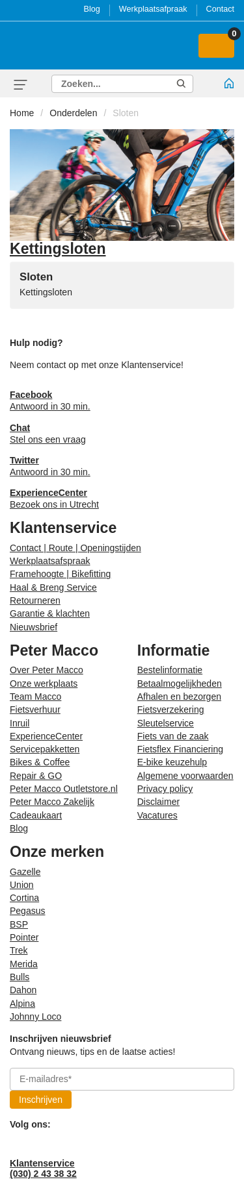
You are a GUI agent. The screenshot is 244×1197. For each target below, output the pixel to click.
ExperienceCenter (46, 736)
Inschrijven (40, 1099)
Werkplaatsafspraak (50, 561)
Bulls (19, 977)
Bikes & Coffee (40, 762)
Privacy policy (165, 789)
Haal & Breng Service (53, 587)
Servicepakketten (44, 749)
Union (22, 885)
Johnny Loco (35, 1016)
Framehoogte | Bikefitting (60, 574)
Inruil (19, 723)
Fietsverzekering (170, 709)
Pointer (24, 937)
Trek (18, 950)
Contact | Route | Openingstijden (75, 548)
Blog (92, 9)
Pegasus (27, 911)
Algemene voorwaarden (185, 776)
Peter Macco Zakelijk (52, 801)
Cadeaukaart (36, 815)
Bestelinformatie (169, 670)
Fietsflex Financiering (180, 749)
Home (22, 113)
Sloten (126, 113)
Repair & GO (36, 776)
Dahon (23, 990)
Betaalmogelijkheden (179, 683)
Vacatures (157, 815)
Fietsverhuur (35, 709)
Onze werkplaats (43, 683)
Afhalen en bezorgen (179, 696)
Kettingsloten (46, 292)
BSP (19, 924)
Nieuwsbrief (33, 627)
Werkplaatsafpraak (153, 9)
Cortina (24, 898)
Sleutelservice (165, 723)
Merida (24, 964)
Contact (220, 9)
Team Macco (35, 696)
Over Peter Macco (46, 670)
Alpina (22, 1003)
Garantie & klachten (50, 613)
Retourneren (35, 600)
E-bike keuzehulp (172, 762)
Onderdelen (73, 113)
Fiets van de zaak (173, 736)
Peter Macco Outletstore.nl (64, 789)
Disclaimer (158, 801)
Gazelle (25, 872)
